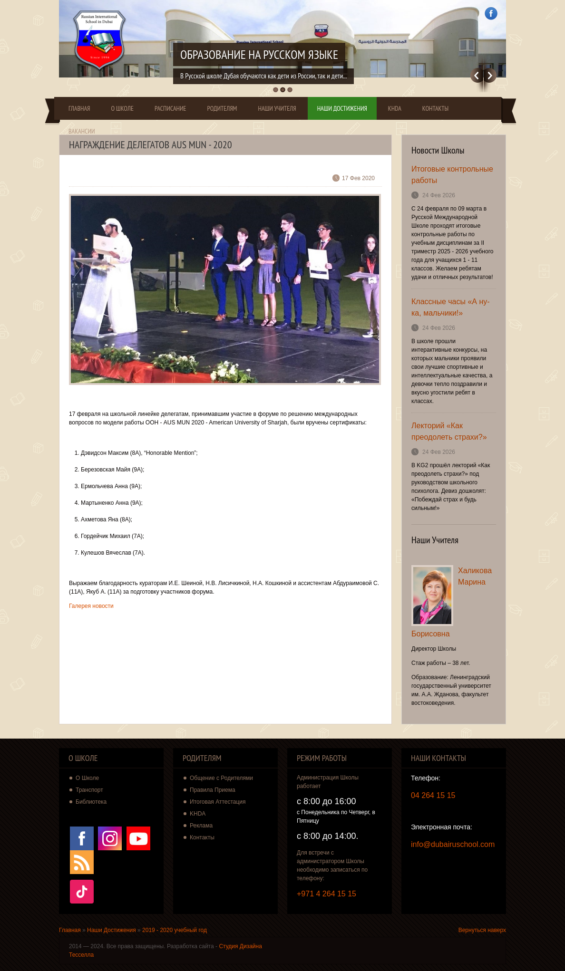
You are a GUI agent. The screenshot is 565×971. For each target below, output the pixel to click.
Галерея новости (91, 606)
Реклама (201, 825)
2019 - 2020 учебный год (174, 930)
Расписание (170, 108)
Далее (490, 75)
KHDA (394, 108)
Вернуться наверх (482, 930)
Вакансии (81, 131)
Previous (476, 75)
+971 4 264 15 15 (326, 894)
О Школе (122, 108)
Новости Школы (438, 150)
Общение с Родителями (221, 778)
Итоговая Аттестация (218, 801)
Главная (79, 108)
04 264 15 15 (433, 795)
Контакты (435, 108)
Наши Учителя (277, 108)
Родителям (222, 108)
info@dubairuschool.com (453, 844)
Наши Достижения (342, 108)
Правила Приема (212, 790)
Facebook (491, 13)
